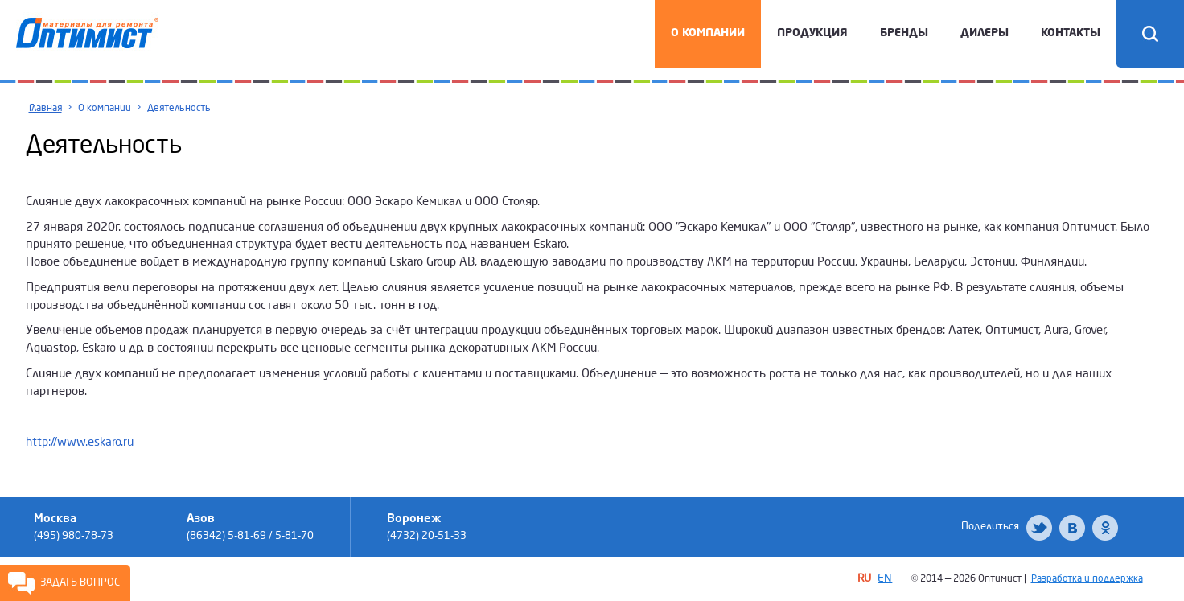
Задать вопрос (80, 582)
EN (885, 578)
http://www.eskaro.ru (80, 441)
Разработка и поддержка (1087, 579)
